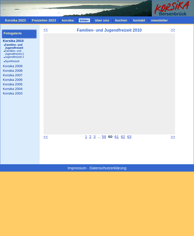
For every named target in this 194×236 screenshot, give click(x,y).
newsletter (159, 20)
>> (173, 29)
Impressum (77, 168)
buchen (121, 20)
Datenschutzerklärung (107, 168)
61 (116, 136)
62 (123, 136)
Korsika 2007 (12, 75)
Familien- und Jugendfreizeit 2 (14, 52)
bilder (84, 20)
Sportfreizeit (12, 61)
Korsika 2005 (12, 84)
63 (129, 136)
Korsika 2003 (12, 93)
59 (104, 136)
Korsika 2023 (15, 20)
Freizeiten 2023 (44, 20)
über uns (102, 20)
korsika (68, 20)
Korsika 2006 (12, 80)
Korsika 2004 (12, 89)
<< (45, 29)
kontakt (139, 20)
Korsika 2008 (12, 71)
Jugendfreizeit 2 (14, 56)
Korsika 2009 (12, 66)
